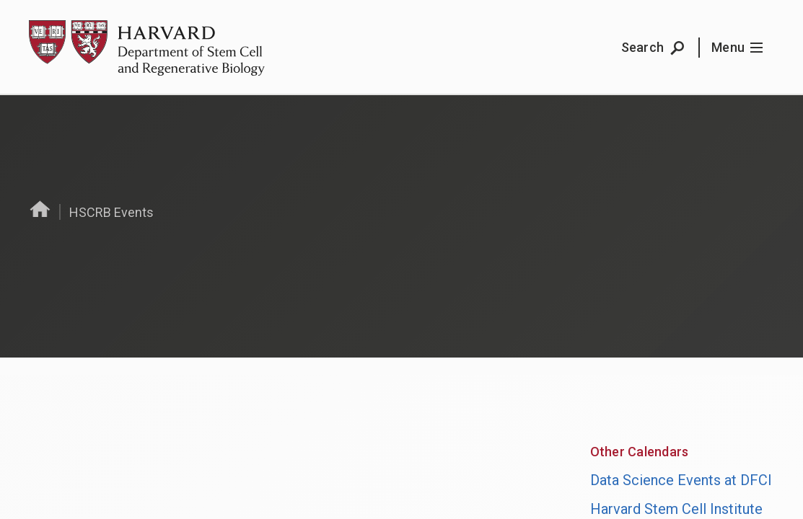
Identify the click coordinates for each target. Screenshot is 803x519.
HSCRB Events (111, 212)
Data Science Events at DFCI (681, 480)
